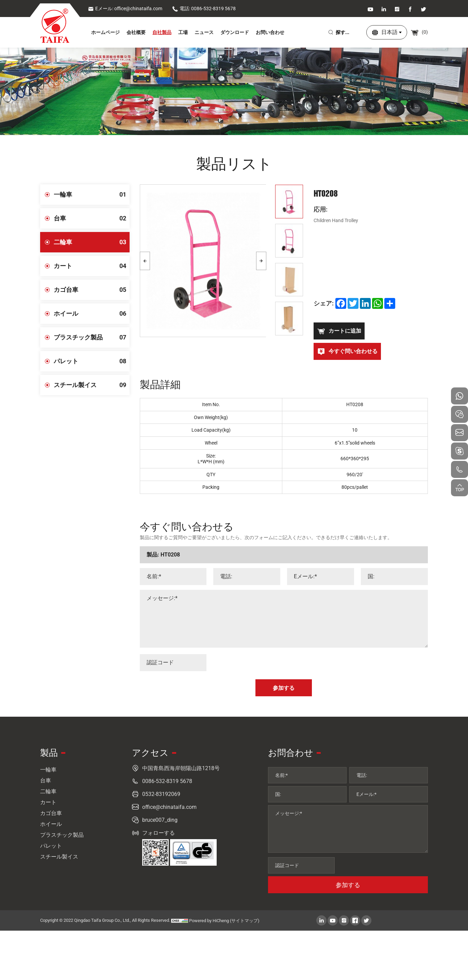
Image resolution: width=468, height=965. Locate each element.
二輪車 (92, 242)
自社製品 (161, 32)
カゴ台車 (92, 290)
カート (92, 266)
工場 (183, 32)
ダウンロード (234, 32)
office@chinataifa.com (169, 807)
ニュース (204, 32)
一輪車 (92, 194)
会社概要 (136, 32)
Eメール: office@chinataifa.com (125, 8)
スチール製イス (92, 385)
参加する (348, 884)
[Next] (261, 261)
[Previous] (145, 261)
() (419, 32)
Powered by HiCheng (209, 920)
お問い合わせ (270, 32)
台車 (92, 218)
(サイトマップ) (245, 920)
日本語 (389, 32)
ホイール (92, 313)
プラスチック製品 (92, 337)
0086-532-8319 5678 (167, 781)
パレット (92, 361)
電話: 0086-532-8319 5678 (204, 8)
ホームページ (105, 32)
